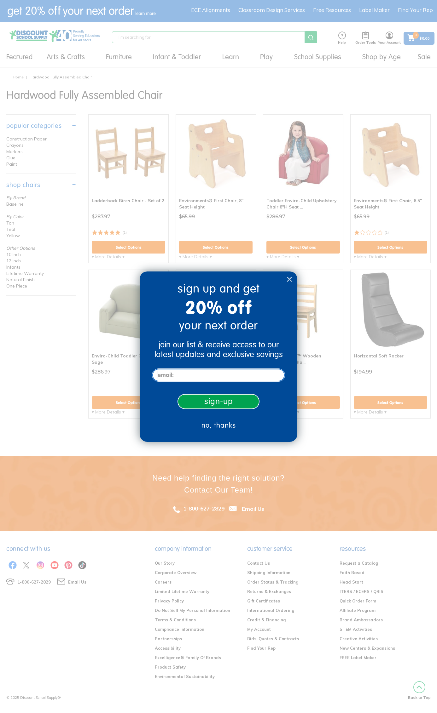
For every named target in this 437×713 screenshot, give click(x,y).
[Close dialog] (289, 279)
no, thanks (218, 425)
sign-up (218, 401)
